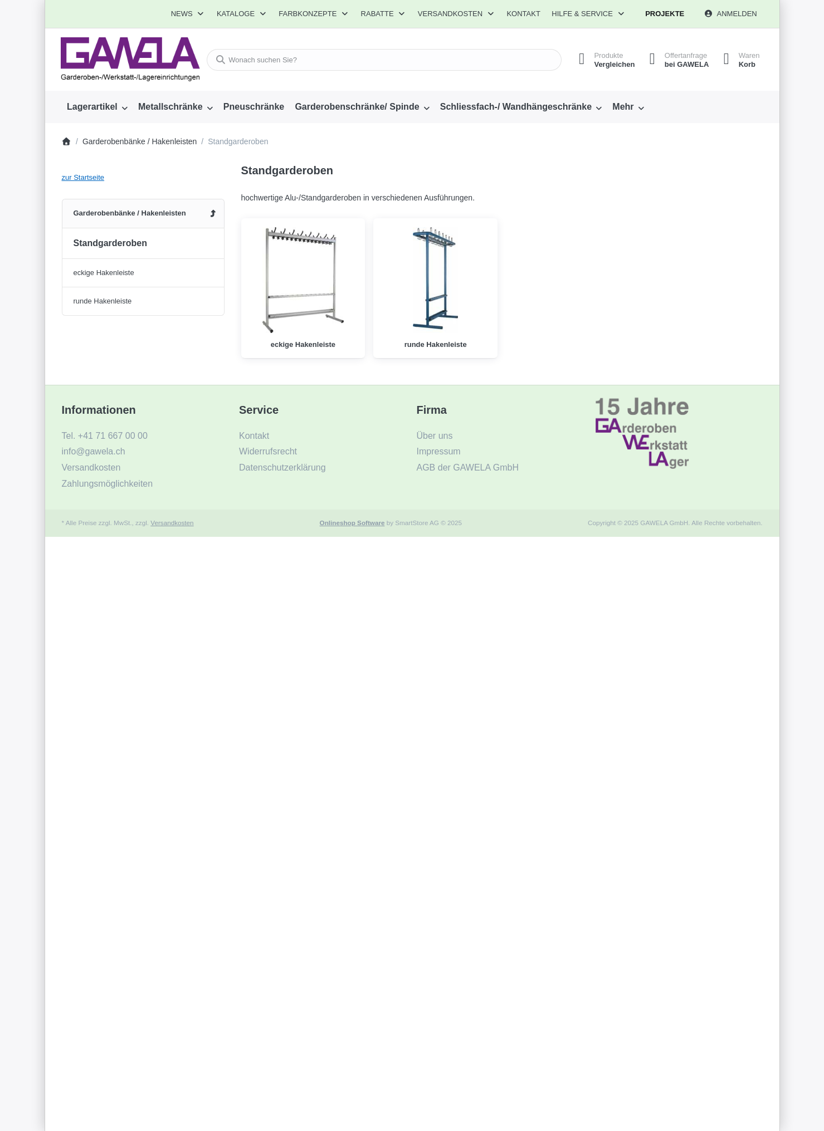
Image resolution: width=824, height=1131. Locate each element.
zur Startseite (83, 177)
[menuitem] (97, 107)
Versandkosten (171, 522)
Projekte (664, 13)
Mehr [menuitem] (622, 106)
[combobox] (381, 60)
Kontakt (523, 13)
